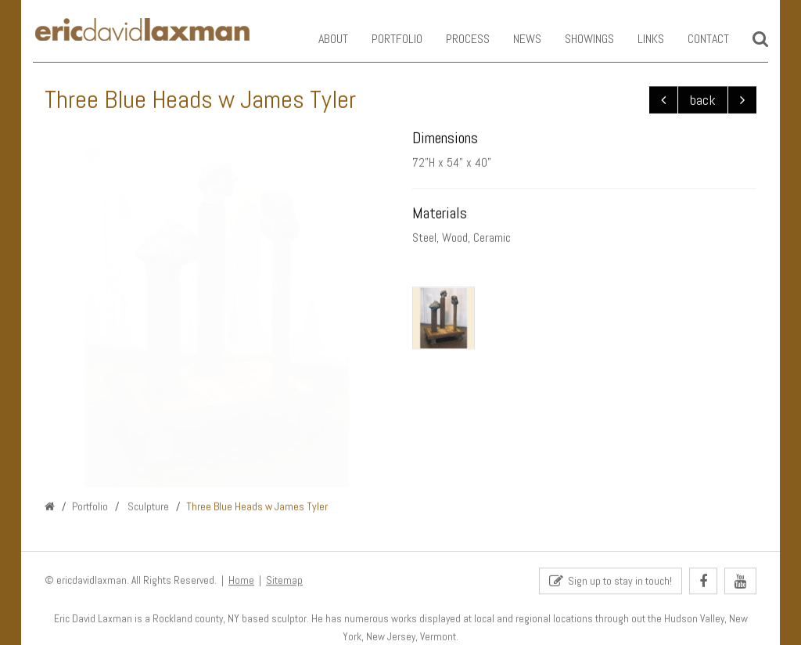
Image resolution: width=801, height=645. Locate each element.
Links (639, 39)
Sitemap (284, 581)
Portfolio (385, 39)
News (515, 39)
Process (456, 39)
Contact (696, 39)
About (321, 39)
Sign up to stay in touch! (610, 582)
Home (241, 581)
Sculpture (147, 506)
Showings (577, 39)
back (703, 101)
